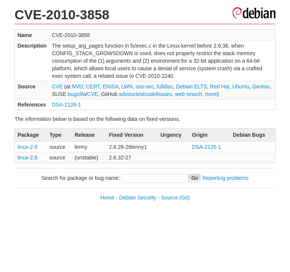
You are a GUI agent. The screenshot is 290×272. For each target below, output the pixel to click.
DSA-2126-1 (66, 105)
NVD (77, 86)
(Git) (184, 198)
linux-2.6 (27, 147)
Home (107, 198)
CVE (57, 86)
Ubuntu (240, 86)
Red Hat (219, 86)
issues (164, 94)
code (150, 94)
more (211, 94)
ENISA (111, 86)
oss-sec (145, 86)
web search (188, 94)
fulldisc (165, 86)
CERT (93, 86)
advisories (131, 94)
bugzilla (76, 94)
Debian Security (138, 198)
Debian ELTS (191, 86)
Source (169, 198)
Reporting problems (225, 178)
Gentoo (261, 86)
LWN (127, 86)
